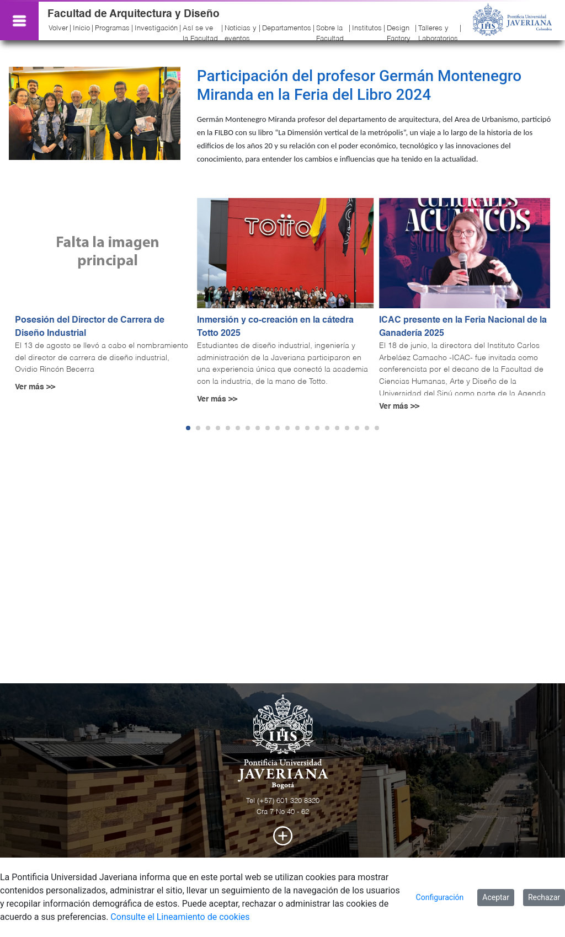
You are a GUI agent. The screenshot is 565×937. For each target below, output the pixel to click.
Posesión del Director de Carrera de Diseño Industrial (89, 327)
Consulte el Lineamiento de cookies (179, 917)
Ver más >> (35, 387)
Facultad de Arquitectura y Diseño (133, 14)
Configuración (440, 897)
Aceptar (495, 897)
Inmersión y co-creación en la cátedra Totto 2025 (275, 327)
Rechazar (544, 897)
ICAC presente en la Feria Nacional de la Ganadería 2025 (463, 327)
